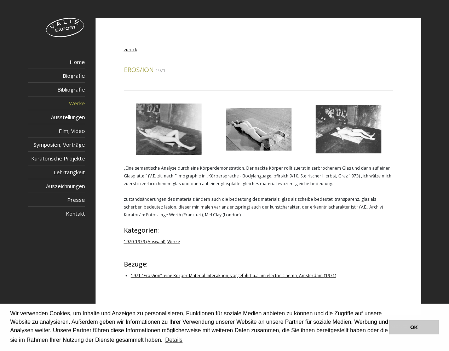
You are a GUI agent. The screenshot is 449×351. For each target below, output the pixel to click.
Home (77, 61)
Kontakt (75, 213)
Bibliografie (71, 89)
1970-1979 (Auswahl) (144, 242)
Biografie (74, 75)
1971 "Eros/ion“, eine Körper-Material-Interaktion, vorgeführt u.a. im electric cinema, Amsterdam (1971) (233, 276)
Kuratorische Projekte (58, 158)
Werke (77, 103)
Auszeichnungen (65, 185)
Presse (76, 199)
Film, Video (72, 130)
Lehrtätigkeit (69, 172)
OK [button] (414, 327)
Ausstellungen (68, 117)
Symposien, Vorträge (59, 144)
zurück (130, 50)
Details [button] (174, 340)
